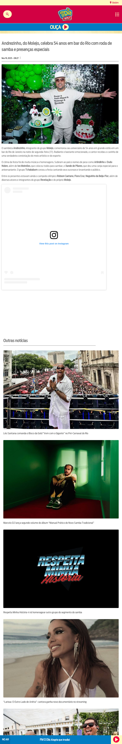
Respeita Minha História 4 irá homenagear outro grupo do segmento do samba (42, 612)
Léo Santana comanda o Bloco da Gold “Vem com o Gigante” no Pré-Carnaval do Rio (45, 433)
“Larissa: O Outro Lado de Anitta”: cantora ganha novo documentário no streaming (45, 701)
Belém (115, 2)
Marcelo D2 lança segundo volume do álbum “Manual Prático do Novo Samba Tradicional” (48, 522)
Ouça (55, 27)
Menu (117, 14)
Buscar (7, 14)
